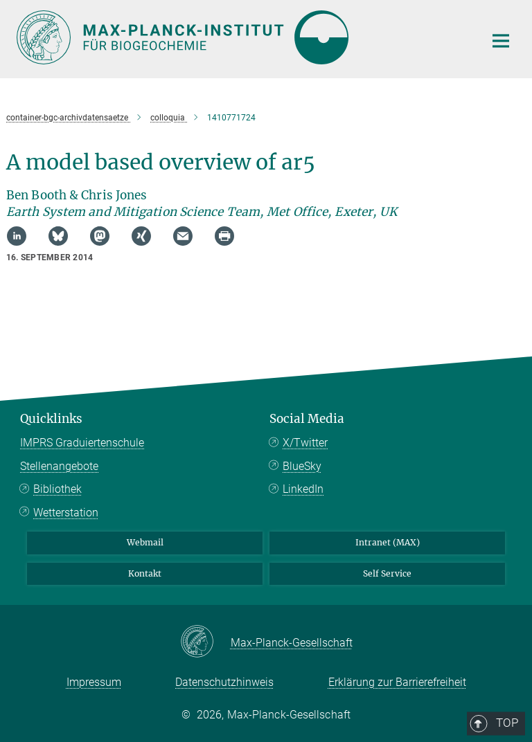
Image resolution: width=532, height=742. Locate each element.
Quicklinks (51, 419)
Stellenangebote (59, 466)
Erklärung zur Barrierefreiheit (397, 682)
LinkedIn (303, 489)
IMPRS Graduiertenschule (82, 442)
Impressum (93, 682)
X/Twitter (305, 442)
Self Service (387, 573)
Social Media (306, 419)
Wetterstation (65, 512)
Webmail (145, 542)
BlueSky (302, 466)
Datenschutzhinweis (224, 682)
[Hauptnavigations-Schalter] (501, 41)
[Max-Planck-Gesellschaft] (205, 642)
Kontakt (144, 573)
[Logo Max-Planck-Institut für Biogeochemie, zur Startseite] (242, 37)
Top (496, 362)
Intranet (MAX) (387, 542)
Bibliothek (57, 489)
